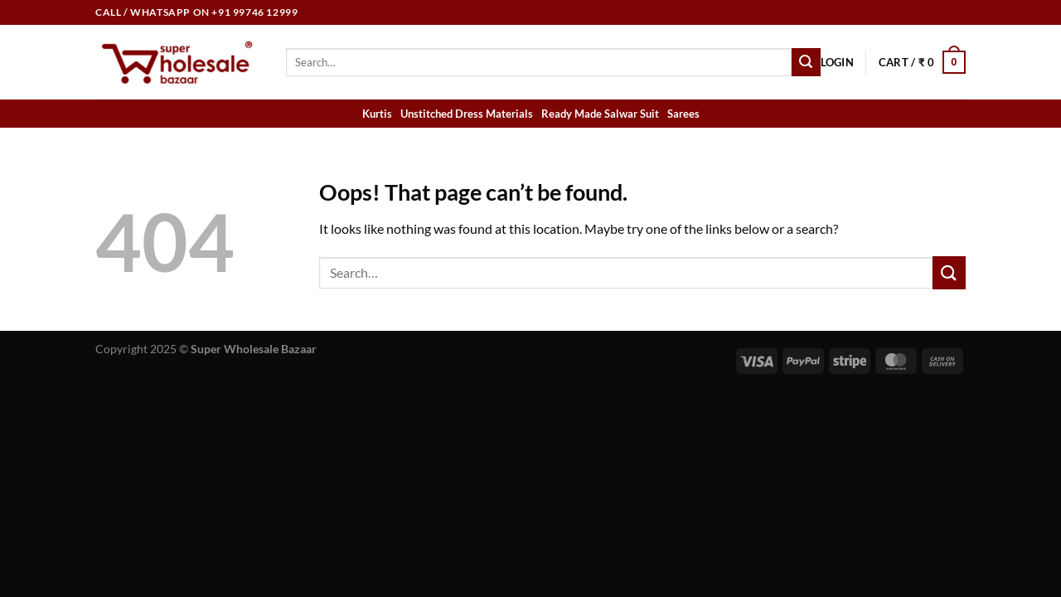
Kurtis (377, 113)
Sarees (683, 113)
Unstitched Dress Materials (466, 113)
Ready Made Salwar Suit (600, 113)
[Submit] (806, 62)
